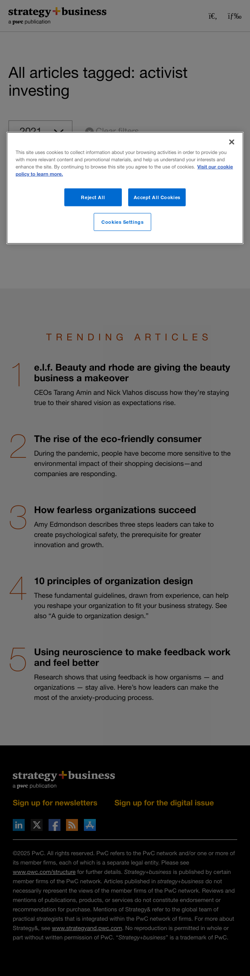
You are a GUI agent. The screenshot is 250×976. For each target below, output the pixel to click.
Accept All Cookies (157, 197)
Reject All (93, 197)
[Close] (231, 142)
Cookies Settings (122, 222)
